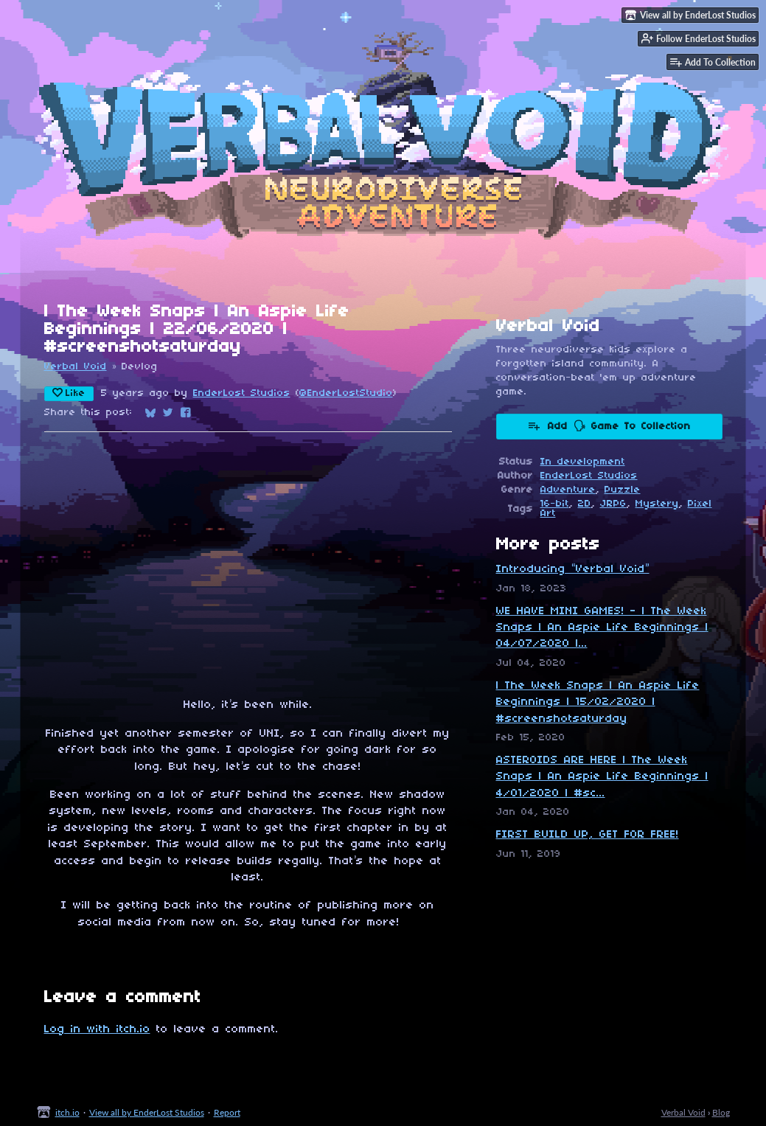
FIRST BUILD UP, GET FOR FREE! (587, 835)
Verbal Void (75, 367)
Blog (721, 1112)
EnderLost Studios (241, 393)
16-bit (554, 504)
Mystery (657, 504)
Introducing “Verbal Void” (573, 569)
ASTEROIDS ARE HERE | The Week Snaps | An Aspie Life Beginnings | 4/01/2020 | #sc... (602, 776)
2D (584, 504)
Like (69, 393)
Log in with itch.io (97, 1029)
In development (582, 462)
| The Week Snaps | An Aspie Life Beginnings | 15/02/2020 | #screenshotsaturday (598, 702)
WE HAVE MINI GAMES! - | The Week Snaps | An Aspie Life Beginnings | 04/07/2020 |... (602, 627)
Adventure (568, 490)
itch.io (67, 1112)
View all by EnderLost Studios (146, 1112)
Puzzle (623, 490)
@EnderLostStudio (346, 393)
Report (227, 1112)
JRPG (613, 504)
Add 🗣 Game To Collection (609, 425)
